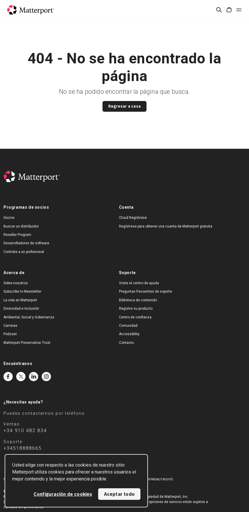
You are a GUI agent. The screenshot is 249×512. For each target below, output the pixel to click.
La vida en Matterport (20, 300)
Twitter (20, 376)
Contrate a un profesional (23, 252)
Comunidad (128, 326)
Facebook (8, 376)
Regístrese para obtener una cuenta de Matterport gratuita (165, 226)
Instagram (46, 376)
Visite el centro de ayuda (139, 283)
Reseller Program (17, 235)
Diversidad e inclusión (21, 309)
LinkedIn (33, 376)
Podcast (10, 334)
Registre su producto (136, 309)
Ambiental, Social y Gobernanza (28, 317)
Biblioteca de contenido (138, 300)
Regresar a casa (124, 106)
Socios (8, 218)
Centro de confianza (135, 317)
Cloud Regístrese (133, 218)
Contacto (126, 343)
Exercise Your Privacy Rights (151, 479)
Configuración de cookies (63, 494)
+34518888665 (22, 448)
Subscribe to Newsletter (22, 291)
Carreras (10, 326)
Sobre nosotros (15, 283)
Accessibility (129, 334)
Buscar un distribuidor (21, 226)
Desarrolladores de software (26, 243)
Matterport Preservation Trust (26, 343)
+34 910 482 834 (25, 430)
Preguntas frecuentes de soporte (145, 291)
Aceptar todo (119, 494)
